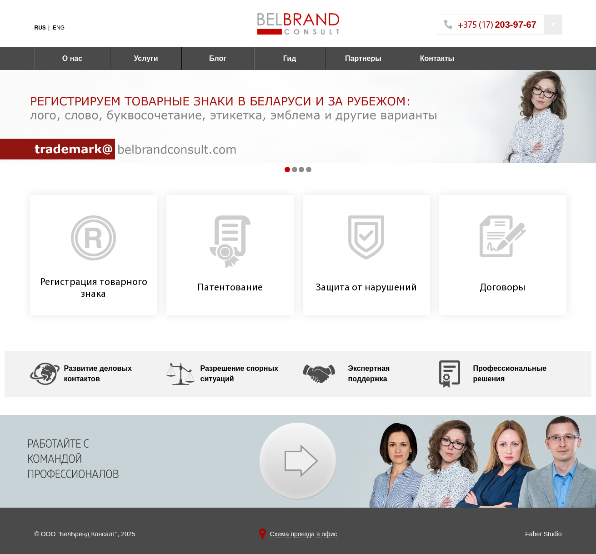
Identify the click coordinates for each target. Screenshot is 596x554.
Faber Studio (543, 534)
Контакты (437, 58)
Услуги (146, 58)
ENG (59, 28)
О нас (72, 58)
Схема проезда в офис (303, 534)
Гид (289, 58)
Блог (217, 58)
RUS (40, 28)
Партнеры (363, 58)
